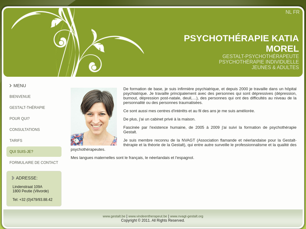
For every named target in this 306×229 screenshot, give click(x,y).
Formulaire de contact (33, 163)
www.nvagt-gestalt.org (186, 216)
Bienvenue (20, 96)
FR (296, 12)
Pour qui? (19, 118)
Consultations (24, 129)
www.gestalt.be (114, 216)
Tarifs (15, 141)
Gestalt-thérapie (27, 107)
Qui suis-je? (21, 152)
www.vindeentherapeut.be (148, 216)
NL (288, 12)
